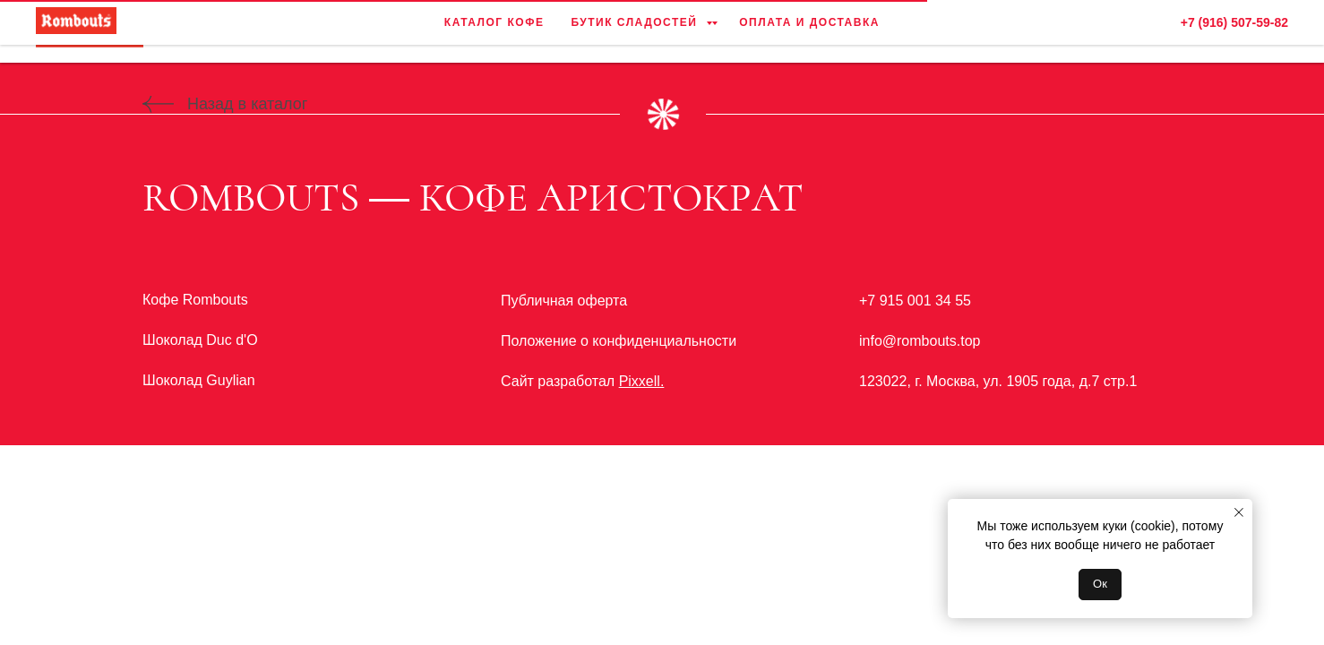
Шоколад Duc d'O (200, 340)
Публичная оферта (564, 300)
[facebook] (1230, 31)
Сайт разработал (582, 381)
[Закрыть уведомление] (1239, 512)
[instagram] (1270, 31)
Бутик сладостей (636, 32)
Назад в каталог (247, 104)
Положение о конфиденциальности (618, 340)
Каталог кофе (492, 32)
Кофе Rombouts (195, 299)
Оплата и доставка (811, 32)
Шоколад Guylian (198, 380)
